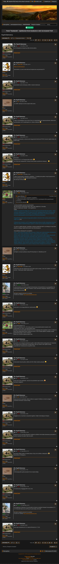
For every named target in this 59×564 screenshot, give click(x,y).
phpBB (27, 558)
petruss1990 (5, 71)
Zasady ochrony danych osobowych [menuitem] (22, 1)
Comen (4, 293)
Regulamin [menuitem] (11, 1)
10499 (6, 296)
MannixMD (33, 556)
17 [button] (42, 40)
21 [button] (51, 40)
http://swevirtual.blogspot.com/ (30, 294)
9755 (6, 109)
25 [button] (54, 40)
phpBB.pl (35, 559)
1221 (6, 74)
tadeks (4, 198)
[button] (36, 40)
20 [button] (49, 40)
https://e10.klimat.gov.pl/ (19, 66)
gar (3, 106)
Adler (4, 53)
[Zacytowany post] (26, 196)
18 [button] (45, 40)
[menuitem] (31, 1)
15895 (6, 55)
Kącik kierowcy (7, 35)
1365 (6, 201)
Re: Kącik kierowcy (20, 44)
